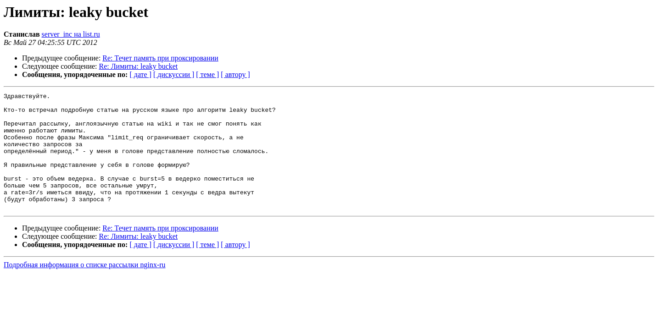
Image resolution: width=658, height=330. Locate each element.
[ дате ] (140, 74)
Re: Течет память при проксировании (160, 58)
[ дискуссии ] (173, 74)
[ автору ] (235, 74)
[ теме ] (207, 74)
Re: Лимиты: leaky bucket (138, 66)
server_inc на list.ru (71, 34)
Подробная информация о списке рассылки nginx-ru (85, 288)
